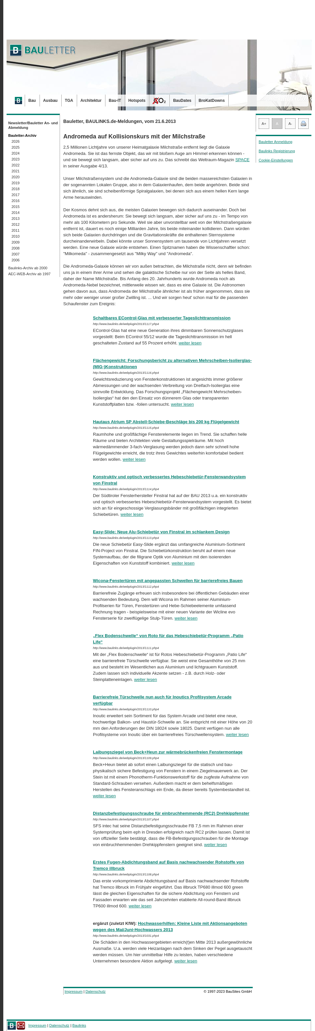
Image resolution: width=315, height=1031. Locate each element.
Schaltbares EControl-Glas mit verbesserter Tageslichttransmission (161, 317)
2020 (15, 177)
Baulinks (79, 1025)
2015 (15, 207)
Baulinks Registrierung (277, 151)
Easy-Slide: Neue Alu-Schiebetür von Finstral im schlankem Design (161, 531)
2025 (15, 147)
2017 (15, 195)
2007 (15, 254)
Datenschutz (95, 991)
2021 (15, 171)
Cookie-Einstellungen (276, 160)
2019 (15, 183)
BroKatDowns (212, 100)
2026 (15, 141)
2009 (15, 242)
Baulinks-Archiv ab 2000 (27, 268)
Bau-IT (115, 100)
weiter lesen (190, 342)
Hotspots (136, 100)
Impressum (73, 991)
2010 (15, 236)
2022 (15, 165)
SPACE (242, 159)
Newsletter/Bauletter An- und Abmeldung (33, 125)
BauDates (182, 100)
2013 (15, 219)
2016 (15, 201)
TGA (69, 100)
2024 (15, 153)
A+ (264, 124)
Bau (32, 100)
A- (290, 124)
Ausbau (50, 100)
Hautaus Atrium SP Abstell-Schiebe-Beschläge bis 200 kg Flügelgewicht (166, 421)
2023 (15, 159)
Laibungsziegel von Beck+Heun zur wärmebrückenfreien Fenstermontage (168, 752)
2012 (15, 224)
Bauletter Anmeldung (275, 142)
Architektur (90, 100)
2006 (15, 260)
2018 (15, 189)
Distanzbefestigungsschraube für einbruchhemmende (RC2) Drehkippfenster (171, 813)
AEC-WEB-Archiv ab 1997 (29, 274)
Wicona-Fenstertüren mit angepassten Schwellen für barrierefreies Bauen (168, 580)
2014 (15, 213)
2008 (15, 248)
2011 (15, 230)
